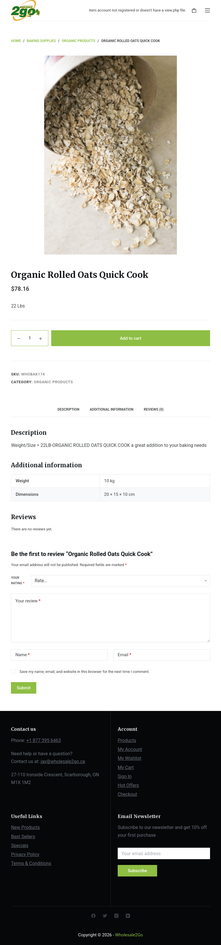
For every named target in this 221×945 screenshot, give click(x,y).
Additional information (112, 409)
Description (68, 409)
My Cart (126, 767)
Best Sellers (23, 836)
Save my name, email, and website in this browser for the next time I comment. (85, 671)
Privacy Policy (25, 854)
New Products (25, 827)
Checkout (127, 794)
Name (22, 655)
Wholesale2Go (129, 935)
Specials (19, 845)
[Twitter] (105, 916)
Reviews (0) (153, 409)
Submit (24, 687)
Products (127, 740)
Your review (27, 601)
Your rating (17, 580)
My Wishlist (129, 758)
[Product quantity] (29, 338)
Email (124, 655)
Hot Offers (128, 785)
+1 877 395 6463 (43, 740)
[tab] (68, 409)
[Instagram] (116, 916)
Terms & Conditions (31, 863)
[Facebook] (93, 916)
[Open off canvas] (207, 10)
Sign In (125, 776)
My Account (130, 749)
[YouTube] (128, 916)
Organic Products (53, 382)
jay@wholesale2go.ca (63, 761)
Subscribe (137, 870)
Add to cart (130, 338)
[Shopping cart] (194, 10)
